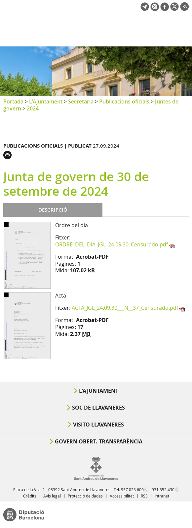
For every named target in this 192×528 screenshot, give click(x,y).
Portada (13, 101)
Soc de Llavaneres (98, 407)
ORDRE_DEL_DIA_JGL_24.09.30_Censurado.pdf (111, 244)
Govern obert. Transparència (98, 441)
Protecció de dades (85, 495)
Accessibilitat (122, 495)
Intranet (162, 495)
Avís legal (52, 495)
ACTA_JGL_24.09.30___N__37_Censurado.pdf (125, 307)
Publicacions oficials (124, 101)
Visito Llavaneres (98, 424)
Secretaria (81, 101)
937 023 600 (132, 489)
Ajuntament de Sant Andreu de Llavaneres (35, 34)
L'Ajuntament (45, 101)
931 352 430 (163, 489)
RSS (144, 495)
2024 (33, 108)
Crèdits (29, 495)
